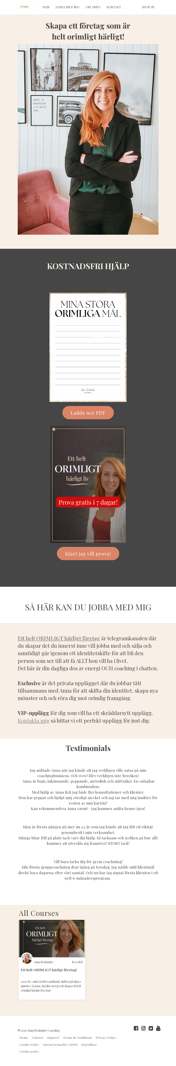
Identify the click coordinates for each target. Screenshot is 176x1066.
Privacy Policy (106, 1037)
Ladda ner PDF (88, 412)
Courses (37, 1037)
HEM (45, 7)
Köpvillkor (89, 1044)
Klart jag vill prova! (88, 553)
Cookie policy (29, 1051)
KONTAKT (113, 7)
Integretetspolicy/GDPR (60, 1044)
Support (53, 1037)
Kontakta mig (33, 720)
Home (24, 1037)
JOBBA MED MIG (68, 7)
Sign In (148, 7)
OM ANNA (93, 7)
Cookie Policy (29, 1044)
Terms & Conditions (77, 1037)
